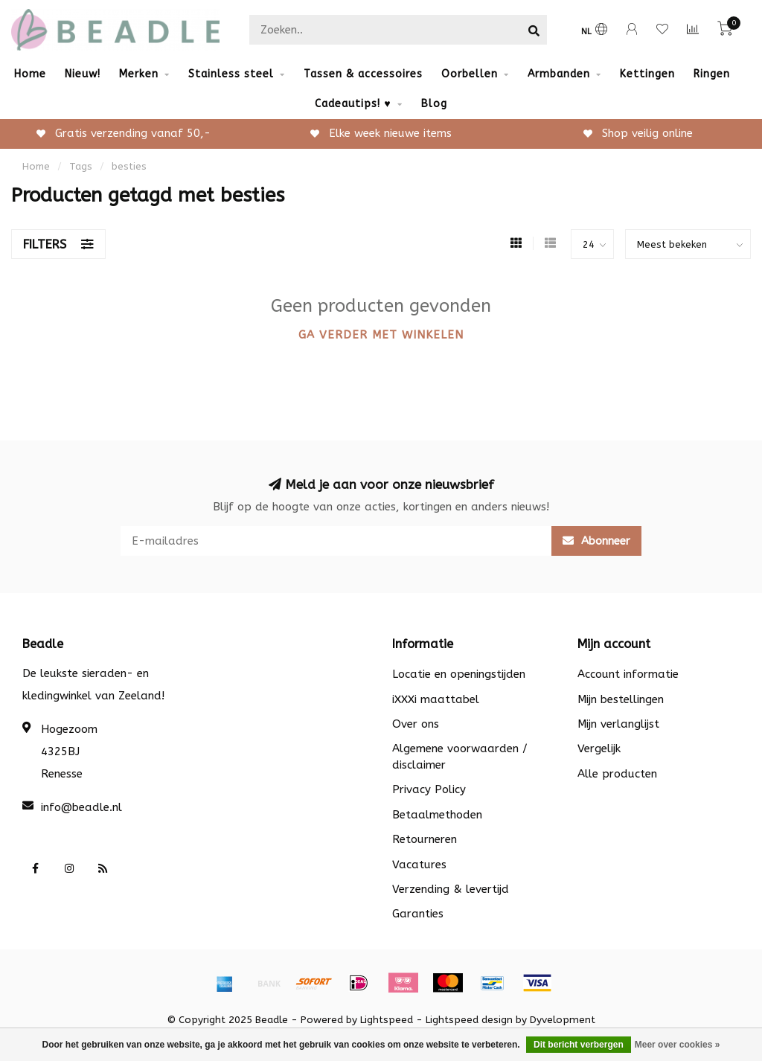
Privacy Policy (429, 789)
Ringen (712, 74)
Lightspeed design (469, 1020)
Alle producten (617, 773)
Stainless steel (231, 74)
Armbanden (559, 74)
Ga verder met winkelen (381, 335)
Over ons (415, 724)
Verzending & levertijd (450, 889)
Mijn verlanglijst (618, 724)
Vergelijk (599, 748)
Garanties (418, 913)
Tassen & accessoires (363, 74)
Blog (434, 103)
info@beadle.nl (81, 807)
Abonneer (596, 541)
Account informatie (628, 674)
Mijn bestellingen (620, 699)
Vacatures (419, 864)
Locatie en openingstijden (458, 674)
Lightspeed (386, 1020)
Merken (139, 74)
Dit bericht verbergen (579, 1044)
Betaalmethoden (437, 814)
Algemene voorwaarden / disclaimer (460, 756)
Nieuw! (82, 74)
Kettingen (647, 74)
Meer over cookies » (677, 1044)
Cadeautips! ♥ (353, 103)
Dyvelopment (562, 1020)
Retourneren (424, 839)
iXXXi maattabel (435, 699)
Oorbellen (469, 74)
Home (30, 74)
